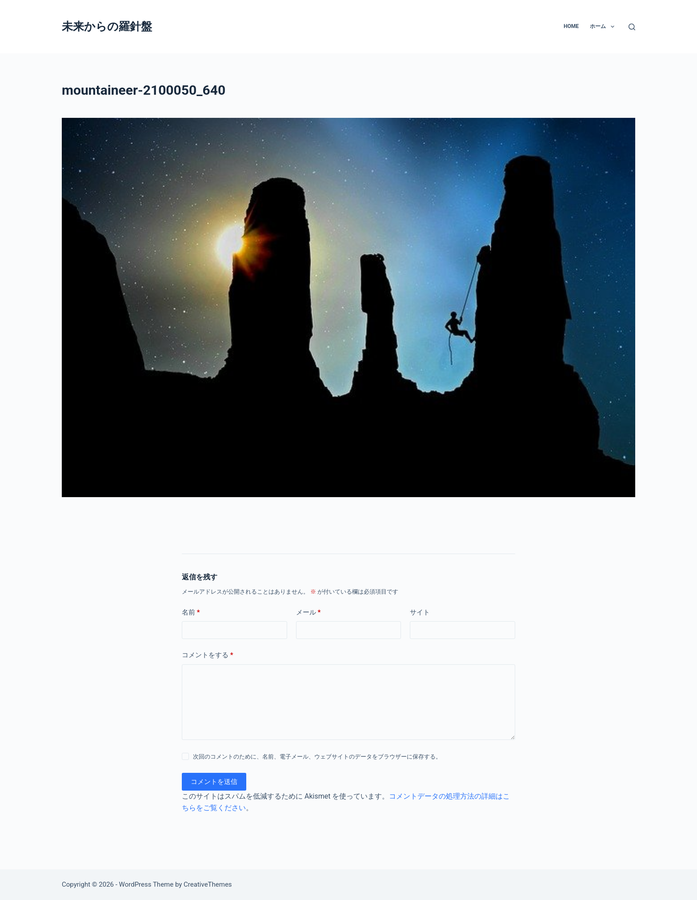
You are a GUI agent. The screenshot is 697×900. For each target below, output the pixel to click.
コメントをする (207, 655)
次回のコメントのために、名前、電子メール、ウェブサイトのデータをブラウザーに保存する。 (317, 756)
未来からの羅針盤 (107, 26)
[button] (612, 26)
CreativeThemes (208, 884)
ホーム (603, 26)
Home (571, 26)
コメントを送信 (214, 782)
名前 (191, 612)
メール (308, 612)
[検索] (632, 27)
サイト (420, 612)
